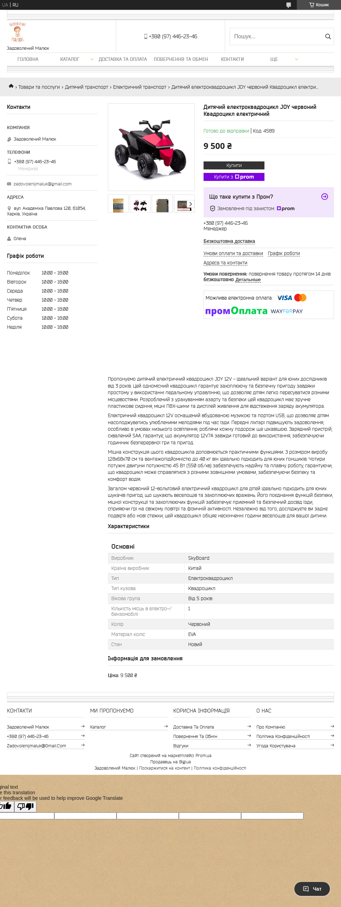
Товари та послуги (39, 87)
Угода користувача (275, 745)
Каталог (69, 59)
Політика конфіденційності (283, 736)
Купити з (234, 177)
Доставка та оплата (123, 59)
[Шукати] (328, 36)
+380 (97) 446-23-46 (28, 736)
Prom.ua (204, 755)
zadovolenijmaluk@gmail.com (43, 183)
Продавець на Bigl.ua (170, 761)
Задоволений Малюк (28, 727)
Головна (27, 59)
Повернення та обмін (181, 59)
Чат (312, 889)
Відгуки (180, 745)
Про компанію (270, 727)
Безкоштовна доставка (229, 241)
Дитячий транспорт (86, 87)
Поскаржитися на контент (164, 768)
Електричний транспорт (139, 87)
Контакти (232, 59)
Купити (234, 165)
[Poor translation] (25, 806)
